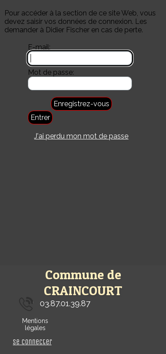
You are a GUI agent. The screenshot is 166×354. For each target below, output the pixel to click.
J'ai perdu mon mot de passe (81, 136)
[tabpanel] (83, 304)
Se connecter (32, 342)
